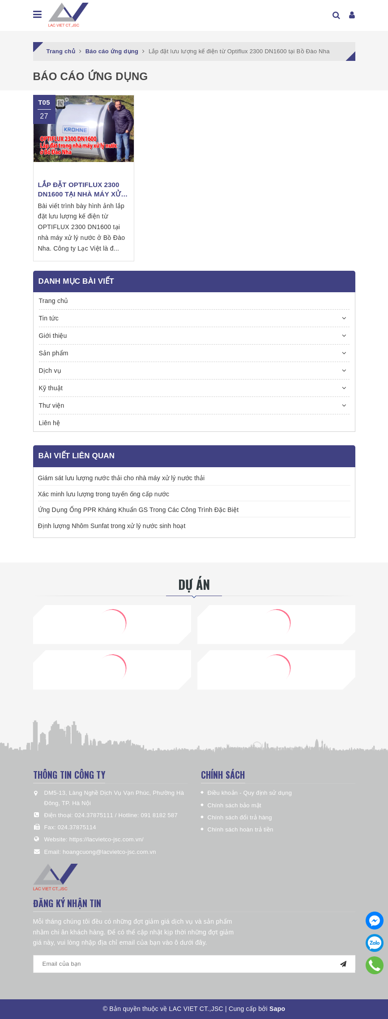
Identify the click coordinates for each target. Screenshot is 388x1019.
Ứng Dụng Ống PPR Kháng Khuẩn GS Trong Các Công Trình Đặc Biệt (138, 509)
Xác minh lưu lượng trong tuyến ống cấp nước (104, 494)
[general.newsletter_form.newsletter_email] (194, 964)
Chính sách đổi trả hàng (240, 817)
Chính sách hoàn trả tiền (240, 829)
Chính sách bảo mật (234, 805)
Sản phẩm (53, 353)
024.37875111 (95, 815)
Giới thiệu (53, 335)
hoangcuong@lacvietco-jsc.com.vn (109, 851)
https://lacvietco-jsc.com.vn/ (106, 839)
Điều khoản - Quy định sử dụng (250, 792)
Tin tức (49, 318)
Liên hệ (49, 422)
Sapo (277, 1008)
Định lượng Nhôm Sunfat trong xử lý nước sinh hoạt (112, 525)
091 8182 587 (159, 815)
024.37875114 (77, 827)
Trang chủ (53, 300)
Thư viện (51, 405)
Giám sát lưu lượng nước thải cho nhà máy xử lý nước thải (121, 478)
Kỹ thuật (51, 388)
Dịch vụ (50, 370)
